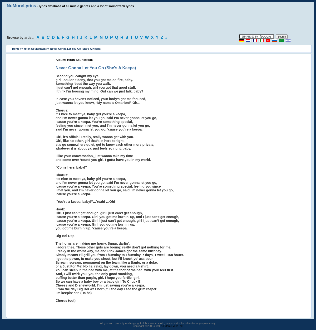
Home (16, 48)
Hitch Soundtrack (35, 48)
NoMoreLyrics (21, 5)
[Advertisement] (158, 21)
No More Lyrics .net (172, 326)
